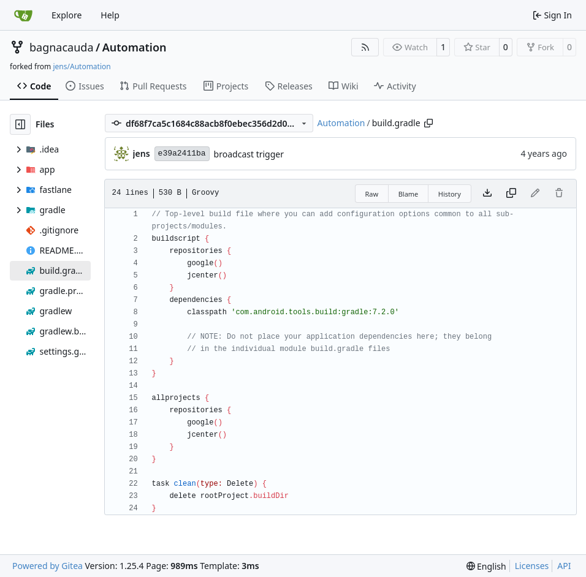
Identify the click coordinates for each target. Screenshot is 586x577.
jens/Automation (81, 66)
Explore (66, 15)
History (449, 193)
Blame (408, 193)
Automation (134, 47)
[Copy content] (511, 193)
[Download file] (487, 193)
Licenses (532, 565)
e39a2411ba (182, 153)
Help (110, 15)
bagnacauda (61, 47)
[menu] (486, 566)
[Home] (23, 15)
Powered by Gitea (47, 565)
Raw (372, 193)
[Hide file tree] (20, 124)
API (564, 565)
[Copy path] (428, 123)
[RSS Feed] (365, 47)
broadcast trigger (249, 154)
